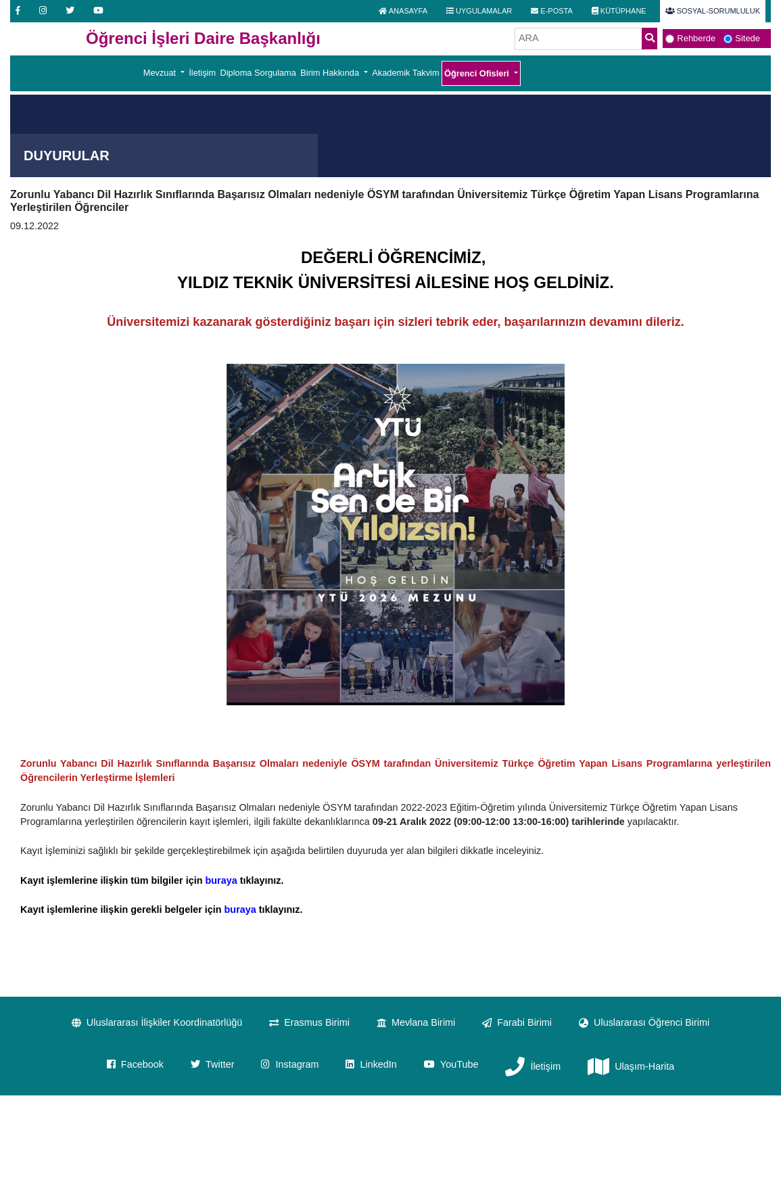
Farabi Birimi (517, 1022)
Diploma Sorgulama (258, 73)
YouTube (451, 1064)
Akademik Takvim (405, 73)
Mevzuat (161, 73)
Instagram (289, 1064)
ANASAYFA (403, 11)
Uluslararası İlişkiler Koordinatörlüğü (157, 1022)
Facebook (135, 1064)
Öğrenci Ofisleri (478, 73)
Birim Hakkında (330, 73)
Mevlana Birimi (416, 1022)
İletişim (202, 73)
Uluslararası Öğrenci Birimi (644, 1022)
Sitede (747, 38)
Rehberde (696, 38)
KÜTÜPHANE (619, 11)
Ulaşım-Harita (631, 1067)
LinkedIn (371, 1064)
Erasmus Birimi (309, 1022)
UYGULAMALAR (479, 11)
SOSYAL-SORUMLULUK (712, 11)
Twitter (212, 1064)
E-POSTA (552, 11)
